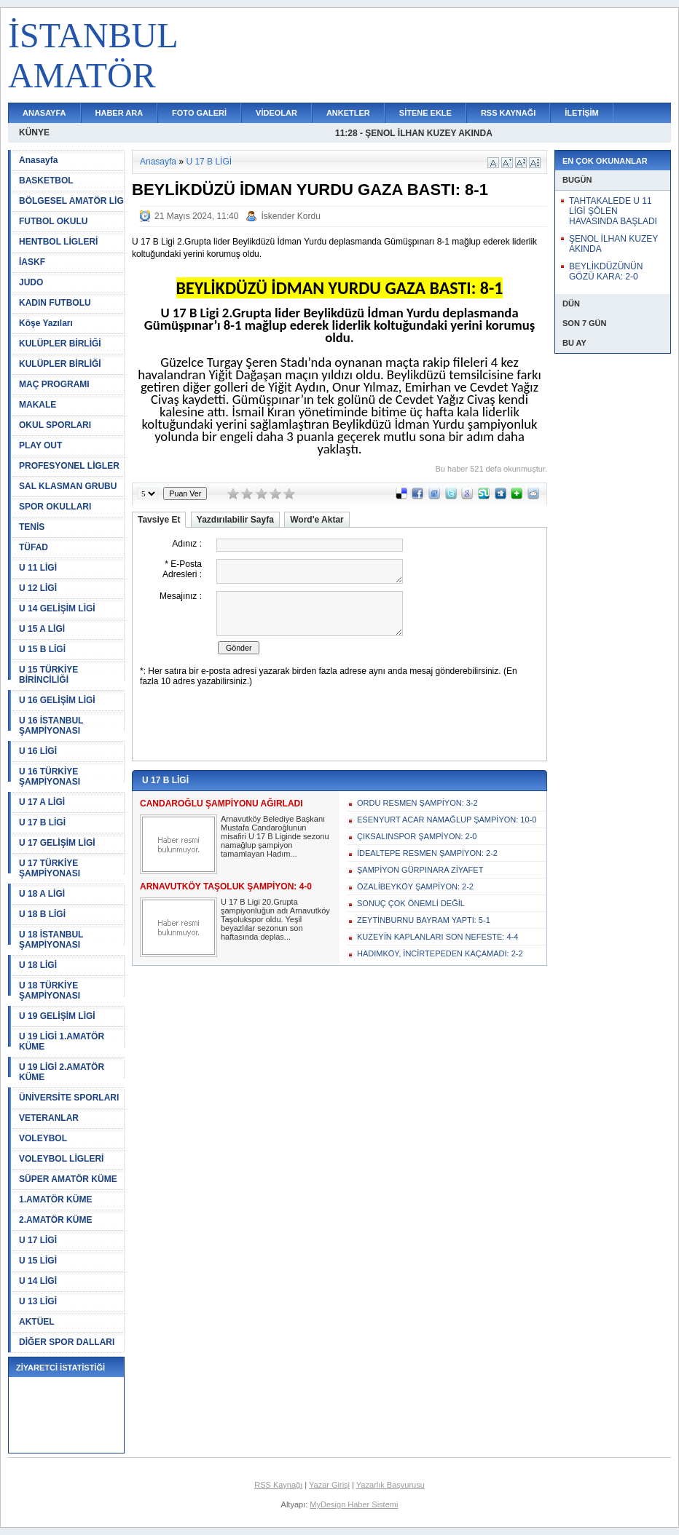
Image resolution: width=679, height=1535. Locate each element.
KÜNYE (34, 132)
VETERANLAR (49, 1118)
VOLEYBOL (43, 1138)
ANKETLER (348, 112)
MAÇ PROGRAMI (54, 384)
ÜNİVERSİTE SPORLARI (69, 1097)
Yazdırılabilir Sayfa (235, 520)
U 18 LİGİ (38, 965)
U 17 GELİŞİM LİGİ (57, 843)
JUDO (31, 282)
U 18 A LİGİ (42, 894)
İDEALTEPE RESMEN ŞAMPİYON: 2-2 (427, 853)
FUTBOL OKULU (53, 221)
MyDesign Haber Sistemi (354, 1504)
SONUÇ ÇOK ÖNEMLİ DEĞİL (411, 903)
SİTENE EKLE (425, 112)
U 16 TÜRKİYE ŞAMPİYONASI (49, 776)
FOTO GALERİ (199, 112)
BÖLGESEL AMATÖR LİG (71, 201)
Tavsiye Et (159, 520)
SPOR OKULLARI (55, 506)
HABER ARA (119, 112)
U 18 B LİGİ (42, 914)
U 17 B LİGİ (42, 822)
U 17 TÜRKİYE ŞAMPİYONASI (49, 868)
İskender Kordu (290, 216)
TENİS (31, 527)
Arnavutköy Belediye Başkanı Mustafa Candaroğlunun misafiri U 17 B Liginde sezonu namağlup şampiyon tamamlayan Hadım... (275, 836)
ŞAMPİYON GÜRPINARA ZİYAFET (420, 869)
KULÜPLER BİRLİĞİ (60, 343)
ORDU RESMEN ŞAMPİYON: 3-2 (417, 802)
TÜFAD (33, 547)
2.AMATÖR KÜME (55, 1220)
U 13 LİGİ (38, 1301)
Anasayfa (38, 160)
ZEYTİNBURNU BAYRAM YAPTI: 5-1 (423, 920)
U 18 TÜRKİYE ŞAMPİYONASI (49, 990)
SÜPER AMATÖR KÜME (68, 1179)
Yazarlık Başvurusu (390, 1484)
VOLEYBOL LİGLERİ (61, 1159)
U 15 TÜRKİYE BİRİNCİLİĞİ (48, 675)
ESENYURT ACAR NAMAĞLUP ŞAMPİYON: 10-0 (446, 819)
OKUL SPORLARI (55, 425)
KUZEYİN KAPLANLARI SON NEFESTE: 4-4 (437, 936)
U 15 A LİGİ (42, 629)
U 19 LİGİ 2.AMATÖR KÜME (61, 1072)
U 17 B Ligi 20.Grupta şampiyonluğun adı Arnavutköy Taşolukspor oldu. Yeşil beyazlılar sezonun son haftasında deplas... (275, 919)
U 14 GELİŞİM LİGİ (57, 608)
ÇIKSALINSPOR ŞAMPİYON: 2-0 (416, 836)
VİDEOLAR (276, 112)
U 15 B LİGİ (42, 649)
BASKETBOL (46, 180)
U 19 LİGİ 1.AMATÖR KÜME (61, 1041)
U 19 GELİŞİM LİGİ (57, 1016)
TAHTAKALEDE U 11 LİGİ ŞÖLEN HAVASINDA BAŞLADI (613, 211)
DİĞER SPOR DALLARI (66, 1342)
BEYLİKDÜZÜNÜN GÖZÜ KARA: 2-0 (606, 271)
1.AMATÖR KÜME (55, 1199)
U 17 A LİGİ (42, 802)
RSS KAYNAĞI (508, 112)
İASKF (32, 262)
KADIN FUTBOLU (55, 303)
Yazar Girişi (329, 1484)
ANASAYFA (44, 112)
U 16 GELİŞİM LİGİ (57, 700)
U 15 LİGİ (38, 1261)
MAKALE (37, 405)
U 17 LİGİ (38, 1240)
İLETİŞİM (581, 112)
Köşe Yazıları (46, 323)
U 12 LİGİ (38, 588)
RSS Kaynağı (278, 1484)
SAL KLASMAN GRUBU (68, 486)
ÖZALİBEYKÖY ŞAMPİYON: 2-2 (415, 886)
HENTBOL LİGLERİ (58, 242)
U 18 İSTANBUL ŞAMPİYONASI (51, 939)
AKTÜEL (37, 1322)
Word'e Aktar (317, 520)
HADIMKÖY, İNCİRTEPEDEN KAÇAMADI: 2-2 (440, 953)
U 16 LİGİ (38, 751)
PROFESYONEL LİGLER (69, 466)
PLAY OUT (40, 445)
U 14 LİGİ (38, 1281)
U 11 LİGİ (38, 568)
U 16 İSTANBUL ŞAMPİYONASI (51, 725)
